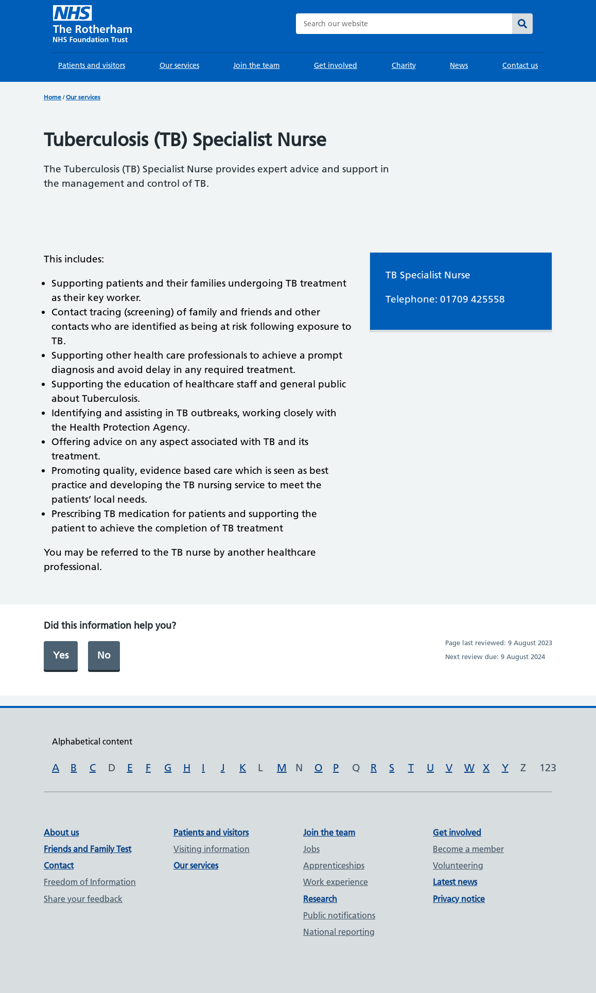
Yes (60, 655)
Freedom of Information (90, 882)
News (459, 65)
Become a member (468, 849)
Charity (404, 65)
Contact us (520, 65)
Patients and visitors (91, 65)
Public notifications (339, 915)
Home (52, 97)
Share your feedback (83, 899)
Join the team (256, 65)
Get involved (335, 65)
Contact (59, 865)
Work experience (335, 882)
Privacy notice (459, 899)
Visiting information (211, 849)
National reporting (339, 932)
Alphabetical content (92, 741)
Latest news (455, 882)
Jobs (311, 849)
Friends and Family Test (87, 849)
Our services (179, 65)
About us (61, 832)
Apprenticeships (333, 865)
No (104, 655)
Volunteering (458, 865)
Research (320, 899)
